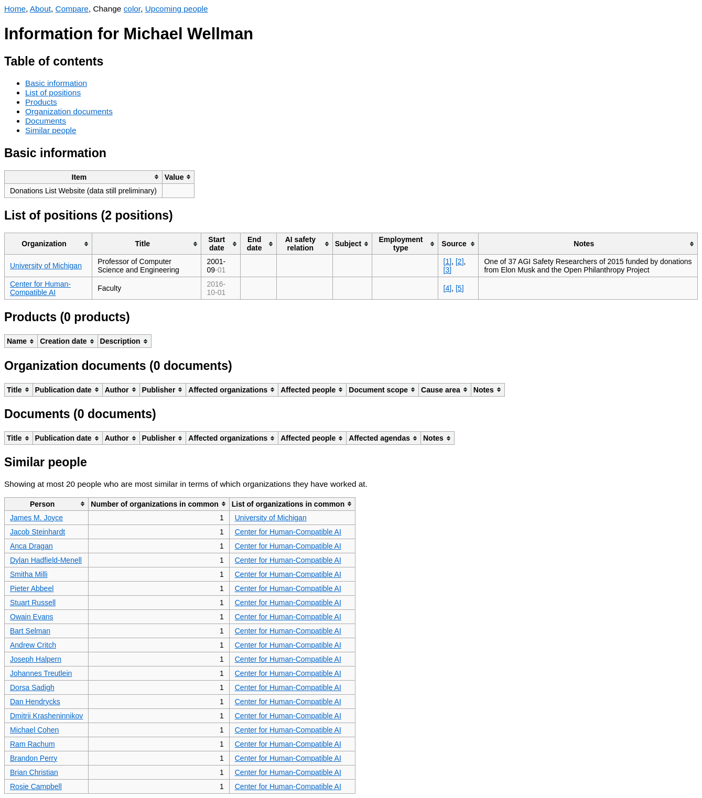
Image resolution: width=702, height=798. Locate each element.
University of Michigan (46, 265)
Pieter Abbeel (31, 588)
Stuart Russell (33, 602)
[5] (460, 288)
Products (41, 101)
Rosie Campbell (36, 786)
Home (15, 8)
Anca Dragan (31, 546)
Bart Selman (30, 631)
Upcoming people (176, 8)
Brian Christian (34, 772)
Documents (45, 120)
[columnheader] (84, 176)
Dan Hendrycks (35, 701)
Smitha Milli (29, 574)
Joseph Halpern (35, 659)
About (40, 8)
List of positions (53, 92)
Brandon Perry (33, 758)
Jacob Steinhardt (37, 532)
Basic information (56, 83)
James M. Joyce (36, 517)
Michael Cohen (34, 730)
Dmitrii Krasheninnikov (46, 716)
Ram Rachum (32, 744)
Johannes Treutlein (41, 673)
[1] (448, 261)
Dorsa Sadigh (32, 687)
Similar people (51, 130)
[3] (448, 270)
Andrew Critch (33, 645)
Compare (72, 8)
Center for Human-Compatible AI (40, 288)
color (132, 8)
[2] (460, 261)
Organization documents (69, 111)
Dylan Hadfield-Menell (46, 560)
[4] (448, 288)
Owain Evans (31, 617)
